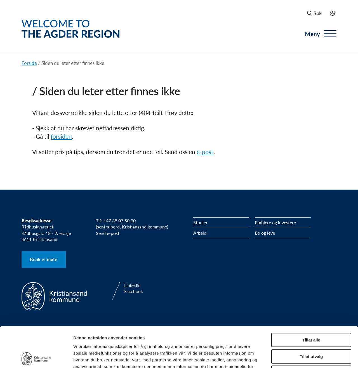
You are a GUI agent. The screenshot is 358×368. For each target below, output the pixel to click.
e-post (205, 152)
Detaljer (298, 357)
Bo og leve (265, 233)
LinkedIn (132, 285)
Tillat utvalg (311, 316)
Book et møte (43, 259)
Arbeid (199, 233)
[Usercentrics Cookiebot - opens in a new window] (36, 357)
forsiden (61, 136)
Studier (200, 222)
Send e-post (107, 233)
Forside (29, 63)
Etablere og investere (275, 222)
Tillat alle (311, 299)
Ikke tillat (311, 332)
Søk (314, 13)
